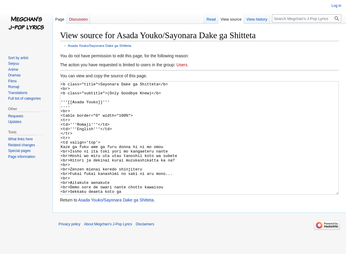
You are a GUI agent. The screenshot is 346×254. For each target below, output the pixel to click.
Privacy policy (69, 246)
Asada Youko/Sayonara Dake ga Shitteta (99, 45)
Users (181, 64)
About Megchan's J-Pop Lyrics (108, 246)
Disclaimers (145, 246)
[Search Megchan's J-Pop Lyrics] (306, 18)
